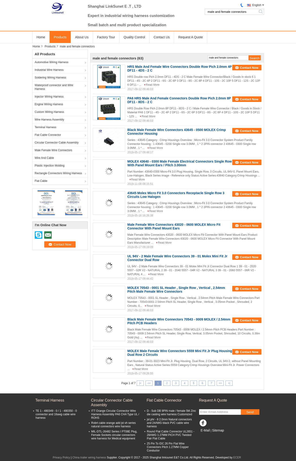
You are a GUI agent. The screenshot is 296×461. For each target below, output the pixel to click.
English (256, 5)
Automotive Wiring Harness (51, 62)
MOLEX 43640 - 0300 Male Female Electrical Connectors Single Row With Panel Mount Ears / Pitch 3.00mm (179, 163)
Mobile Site (207, 436)
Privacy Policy (61, 457)
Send (250, 412)
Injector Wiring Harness (49, 96)
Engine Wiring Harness (49, 104)
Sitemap (218, 430)
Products (60, 37)
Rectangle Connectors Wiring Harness (58, 173)
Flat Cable (41, 181)
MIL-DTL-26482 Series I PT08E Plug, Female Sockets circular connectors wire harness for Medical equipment (114, 435)
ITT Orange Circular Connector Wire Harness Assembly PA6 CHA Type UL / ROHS (115, 414)
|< (140, 383)
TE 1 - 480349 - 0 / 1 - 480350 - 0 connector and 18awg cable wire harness (56, 414)
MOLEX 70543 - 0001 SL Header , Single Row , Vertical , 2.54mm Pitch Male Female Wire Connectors (176, 289)
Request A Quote (190, 37)
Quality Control (134, 37)
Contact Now (249, 67)
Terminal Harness (45, 127)
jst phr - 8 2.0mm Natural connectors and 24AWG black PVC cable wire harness (169, 423)
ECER (237, 457)
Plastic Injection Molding (50, 165)
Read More (152, 84)
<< (149, 383)
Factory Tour (106, 37)
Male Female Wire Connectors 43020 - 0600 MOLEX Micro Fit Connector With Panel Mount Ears (173, 226)
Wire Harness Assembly (49, 119)
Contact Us (162, 37)
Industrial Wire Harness (49, 70)
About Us (82, 37)
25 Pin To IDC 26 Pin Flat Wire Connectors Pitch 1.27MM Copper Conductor (168, 447)
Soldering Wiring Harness (50, 77)
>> (220, 383)
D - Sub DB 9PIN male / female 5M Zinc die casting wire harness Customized (171, 412)
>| (229, 383)
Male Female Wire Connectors (53, 150)
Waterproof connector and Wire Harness (54, 87)
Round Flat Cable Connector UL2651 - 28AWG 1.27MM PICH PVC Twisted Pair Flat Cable (170, 435)
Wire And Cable (44, 158)
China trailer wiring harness (89, 457)
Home (41, 37)
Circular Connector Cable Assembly (57, 142)
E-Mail (205, 430)
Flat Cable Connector (48, 135)
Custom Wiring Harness (49, 112)
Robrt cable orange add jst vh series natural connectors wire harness (113, 424)
